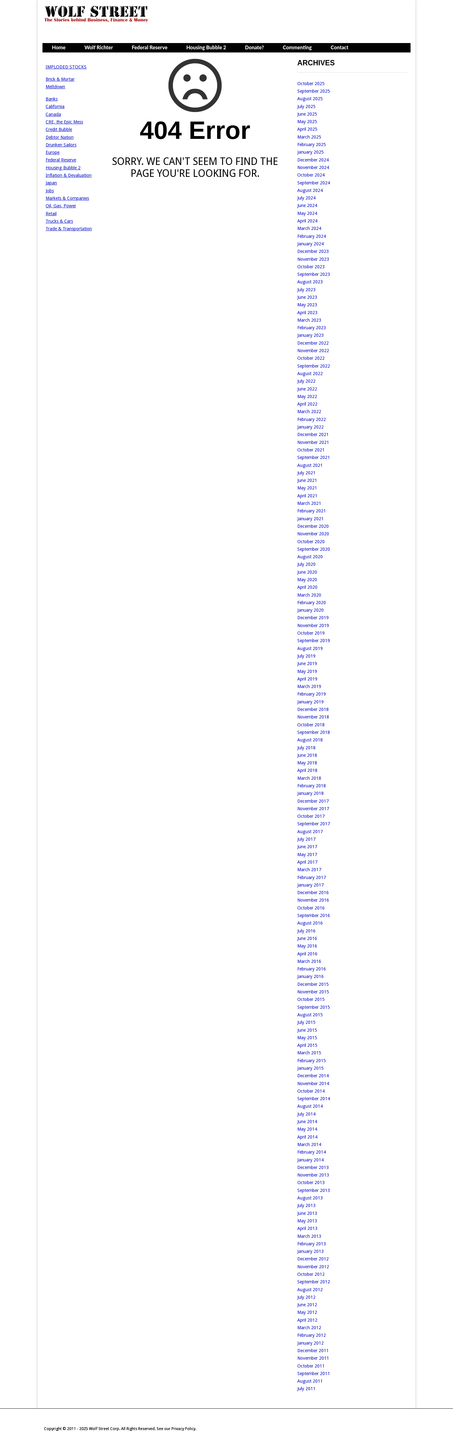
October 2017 (311, 816)
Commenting (297, 47)
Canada (53, 114)
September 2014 (313, 1098)
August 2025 (310, 98)
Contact (340, 47)
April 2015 (307, 1045)
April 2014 (307, 1136)
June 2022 (307, 388)
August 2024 (310, 190)
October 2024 (311, 175)
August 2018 (310, 739)
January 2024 (310, 243)
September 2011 (313, 1373)
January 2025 (310, 152)
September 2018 (313, 732)
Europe (52, 152)
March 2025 (309, 136)
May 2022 (307, 396)
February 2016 (311, 968)
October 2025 (311, 83)
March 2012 (309, 1327)
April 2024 (307, 220)
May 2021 (307, 487)
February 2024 (311, 236)
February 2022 (311, 419)
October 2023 (311, 266)
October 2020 (311, 541)
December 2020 (313, 526)
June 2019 (307, 663)
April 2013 (307, 1228)
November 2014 (313, 1083)
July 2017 (306, 839)
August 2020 (310, 556)
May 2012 (307, 1312)
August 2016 (310, 923)
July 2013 (306, 1205)
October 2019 (311, 633)
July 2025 (306, 106)
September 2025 (313, 91)
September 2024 (313, 182)
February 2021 (311, 510)
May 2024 (307, 213)
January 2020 (310, 610)
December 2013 (313, 1167)
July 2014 (306, 1114)
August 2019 (310, 648)
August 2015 (310, 1014)
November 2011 (313, 1358)
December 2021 (313, 434)
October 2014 (311, 1091)
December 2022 (313, 343)
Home (58, 47)
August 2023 (310, 281)
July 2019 (306, 655)
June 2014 (307, 1121)
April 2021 (307, 495)
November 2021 (313, 442)
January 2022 (310, 426)
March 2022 (309, 411)
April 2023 (307, 312)
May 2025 (307, 121)
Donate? (254, 47)
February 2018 (311, 785)
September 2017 (313, 823)
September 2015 (313, 1007)
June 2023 (307, 297)
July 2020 (306, 564)
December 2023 (313, 251)
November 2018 (313, 716)
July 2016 (306, 930)
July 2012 (306, 1297)
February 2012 (311, 1335)
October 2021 (311, 449)
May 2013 (307, 1220)
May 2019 (307, 671)
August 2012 (310, 1289)
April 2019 (307, 678)
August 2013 (310, 1197)
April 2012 (307, 1320)
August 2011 (310, 1381)
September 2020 (313, 549)
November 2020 (313, 533)
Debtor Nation (60, 137)
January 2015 (310, 1068)
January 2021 (310, 518)
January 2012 (310, 1343)
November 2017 (313, 808)
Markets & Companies (67, 198)
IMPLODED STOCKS (66, 66)
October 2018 (311, 724)
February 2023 (311, 327)
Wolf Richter (98, 47)
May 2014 (307, 1129)
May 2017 (307, 854)
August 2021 (310, 465)
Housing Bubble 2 (206, 47)
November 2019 (313, 625)
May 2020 (307, 579)
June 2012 (307, 1304)
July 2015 (306, 1022)
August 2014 (310, 1106)
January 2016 (310, 976)
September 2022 (313, 366)
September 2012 (313, 1281)
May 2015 (307, 1037)
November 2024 (313, 167)
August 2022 (310, 373)
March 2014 (309, 1144)
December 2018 (313, 709)
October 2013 (311, 1182)
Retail (51, 213)
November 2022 (313, 350)
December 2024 (313, 159)
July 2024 (306, 197)
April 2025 (307, 129)
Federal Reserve (150, 47)
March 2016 (309, 961)
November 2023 (313, 259)
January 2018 (310, 793)
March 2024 (309, 228)
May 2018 (307, 762)
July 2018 (306, 747)
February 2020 (311, 602)
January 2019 (310, 701)
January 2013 (310, 1251)
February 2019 (311, 693)
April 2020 (307, 587)
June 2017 (307, 846)
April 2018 (307, 770)
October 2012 (311, 1274)
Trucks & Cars (59, 221)
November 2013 (313, 1174)
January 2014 (310, 1159)
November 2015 (313, 991)
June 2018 (307, 755)
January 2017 (310, 885)
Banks (52, 98)
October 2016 (311, 907)
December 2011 (313, 1350)
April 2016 (307, 953)
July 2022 (306, 381)
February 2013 (311, 1243)
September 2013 (313, 1190)
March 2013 (309, 1236)
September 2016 (313, 915)
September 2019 (313, 640)
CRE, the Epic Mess (64, 121)
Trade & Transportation (69, 228)
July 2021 (306, 472)
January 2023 (310, 335)
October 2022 (311, 358)
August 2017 (310, 831)
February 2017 (311, 877)
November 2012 (313, 1266)
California (55, 106)
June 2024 (307, 205)
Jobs (50, 190)
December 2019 (313, 617)
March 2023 (309, 320)
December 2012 (313, 1258)
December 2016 (313, 892)
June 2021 (307, 480)
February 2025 (311, 144)
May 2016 (307, 945)
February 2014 (311, 1152)
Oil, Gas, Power (61, 205)
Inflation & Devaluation (69, 175)
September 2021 (313, 457)
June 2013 (307, 1213)
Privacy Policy (183, 1428)
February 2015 (311, 1060)
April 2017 (307, 862)
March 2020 (309, 595)
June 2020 (307, 572)
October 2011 (311, 1365)
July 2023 (306, 289)
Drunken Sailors (61, 144)
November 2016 (313, 900)
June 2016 (307, 938)
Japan (51, 182)
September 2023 (313, 274)
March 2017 (309, 869)
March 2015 (309, 1052)
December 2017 (313, 801)
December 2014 (313, 1075)
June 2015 (307, 1030)
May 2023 (307, 304)
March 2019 (309, 686)
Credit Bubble (59, 129)
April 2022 (307, 404)
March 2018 (309, 778)
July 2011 (306, 1388)
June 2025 (307, 114)
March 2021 (309, 503)
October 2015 (311, 999)
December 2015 (313, 984)
